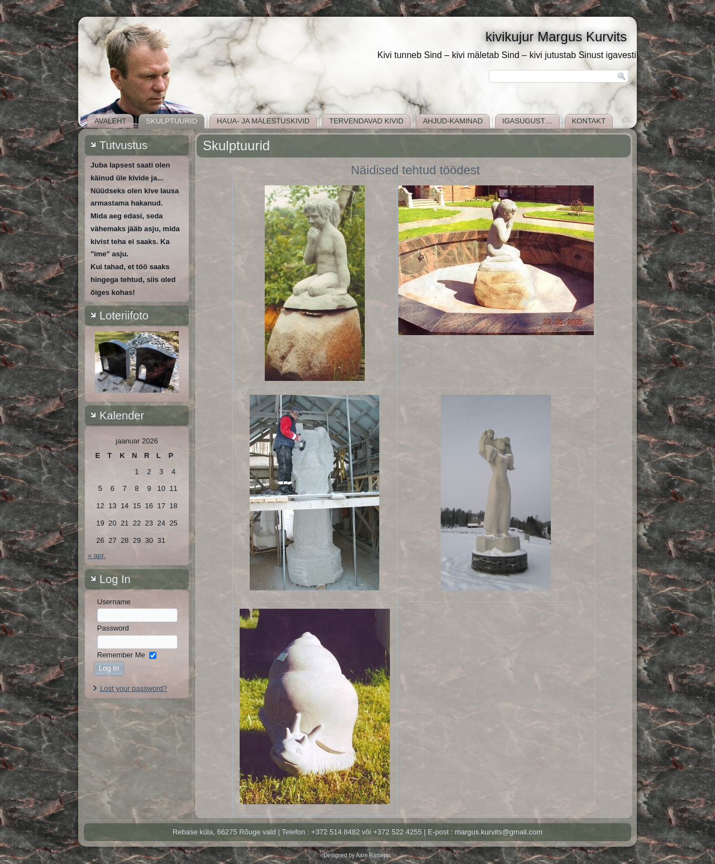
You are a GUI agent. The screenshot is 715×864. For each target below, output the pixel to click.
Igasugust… (527, 121)
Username (114, 602)
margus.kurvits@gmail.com (498, 832)
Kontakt (589, 121)
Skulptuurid (171, 121)
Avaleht (110, 121)
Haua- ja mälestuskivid (263, 121)
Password (113, 628)
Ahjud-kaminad (453, 121)
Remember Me (121, 655)
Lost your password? (133, 688)
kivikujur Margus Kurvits (556, 36)
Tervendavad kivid (366, 121)
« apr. (97, 555)
